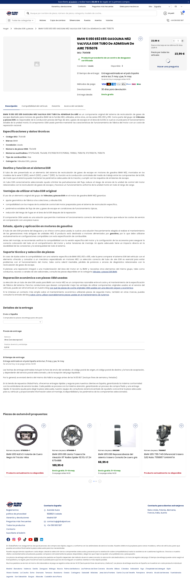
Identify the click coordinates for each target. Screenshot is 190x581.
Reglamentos (12, 510)
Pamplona (140, 573)
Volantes (109, 20)
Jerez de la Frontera (107, 573)
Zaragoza (43, 569)
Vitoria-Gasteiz (12, 573)
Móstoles (94, 573)
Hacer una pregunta (168, 66)
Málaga (52, 569)
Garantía (56, 106)
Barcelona (18, 569)
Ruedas (87, 20)
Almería (149, 573)
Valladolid (134, 569)
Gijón (169, 569)
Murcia (60, 569)
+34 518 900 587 (54, 525)
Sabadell (85, 573)
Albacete (39, 576)
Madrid (9, 569)
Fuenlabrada (176, 573)
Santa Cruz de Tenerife (126, 573)
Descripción (11, 106)
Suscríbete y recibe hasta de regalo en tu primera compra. (94, 2)
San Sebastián (21, 576)
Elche (32, 573)
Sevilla (35, 569)
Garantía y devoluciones (61, 6)
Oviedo (66, 573)
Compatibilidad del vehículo (35, 106)
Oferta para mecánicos (129, 6)
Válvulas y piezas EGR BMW (105, 271)
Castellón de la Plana (53, 576)
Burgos (31, 576)
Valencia (27, 569)
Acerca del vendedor (73, 106)
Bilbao (117, 569)
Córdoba (125, 569)
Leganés (9, 576)
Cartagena (75, 573)
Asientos (98, 20)
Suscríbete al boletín (15, 533)
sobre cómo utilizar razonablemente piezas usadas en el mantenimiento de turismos (69, 294)
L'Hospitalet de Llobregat (155, 569)
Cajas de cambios (57, 20)
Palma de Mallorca (72, 569)
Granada (40, 573)
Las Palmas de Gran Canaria (93, 569)
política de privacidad (16, 514)
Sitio (150, 6)
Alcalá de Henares (161, 573)
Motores (43, 20)
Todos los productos (15, 525)
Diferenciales (75, 20)
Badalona (58, 573)
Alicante (109, 569)
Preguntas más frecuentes (102, 6)
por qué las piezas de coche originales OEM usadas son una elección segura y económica (91, 288)
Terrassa (48, 573)
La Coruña (24, 573)
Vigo (142, 569)
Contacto (82, 6)
